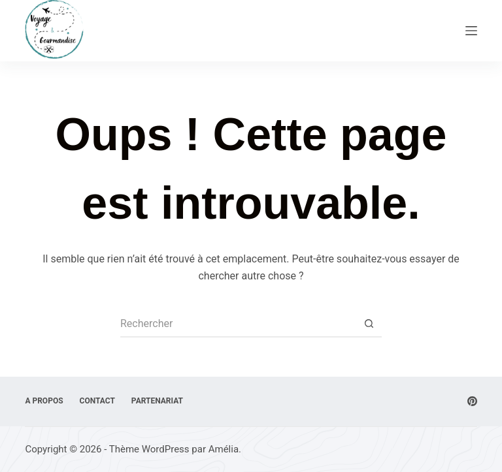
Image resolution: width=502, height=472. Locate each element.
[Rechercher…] (238, 324)
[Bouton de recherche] (369, 324)
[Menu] (471, 31)
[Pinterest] (472, 401)
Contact (97, 400)
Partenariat (157, 400)
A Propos (44, 400)
